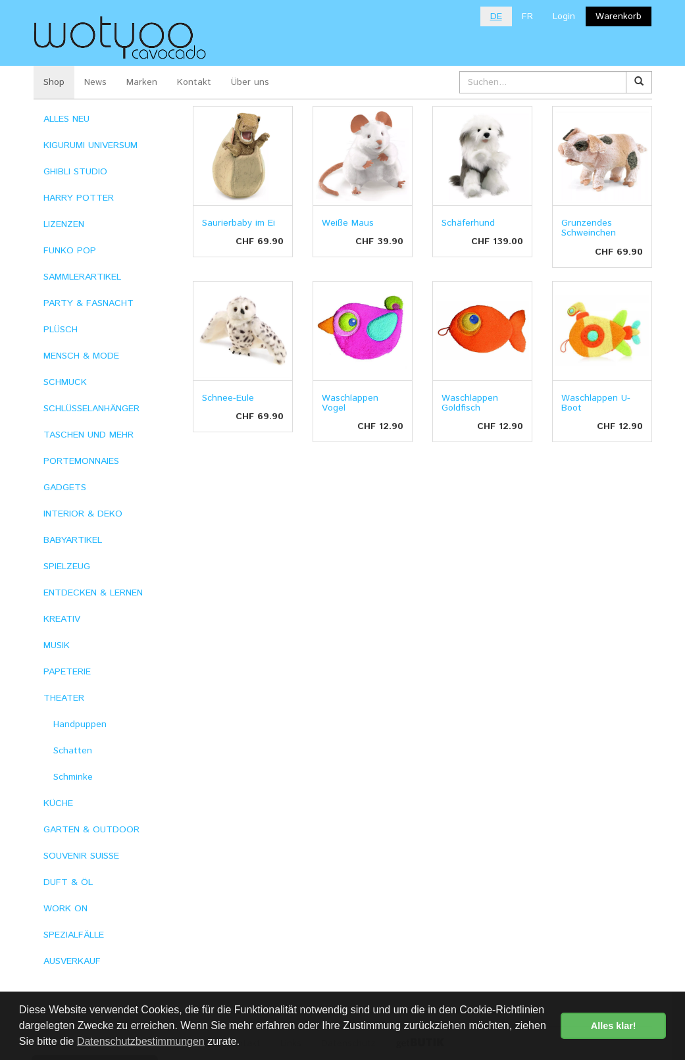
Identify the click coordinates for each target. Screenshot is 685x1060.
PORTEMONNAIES (81, 461)
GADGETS (64, 487)
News (95, 82)
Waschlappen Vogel (350, 403)
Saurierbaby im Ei (238, 223)
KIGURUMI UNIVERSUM (90, 145)
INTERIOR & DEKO (82, 513)
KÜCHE (58, 803)
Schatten (72, 750)
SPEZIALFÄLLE (73, 935)
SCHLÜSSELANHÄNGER (91, 408)
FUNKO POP (69, 250)
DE (496, 16)
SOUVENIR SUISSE (81, 856)
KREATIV (61, 619)
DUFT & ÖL (68, 882)
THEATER (63, 698)
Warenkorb (619, 16)
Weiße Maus (348, 223)
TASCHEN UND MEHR (88, 435)
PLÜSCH (60, 329)
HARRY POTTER (78, 198)
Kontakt (194, 82)
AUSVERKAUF (72, 961)
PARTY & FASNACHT (88, 303)
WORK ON (65, 908)
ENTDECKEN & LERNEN (93, 592)
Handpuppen (80, 724)
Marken (141, 82)
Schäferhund (468, 223)
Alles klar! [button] (613, 1026)
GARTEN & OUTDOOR (91, 829)
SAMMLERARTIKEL (82, 277)
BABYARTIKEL (72, 540)
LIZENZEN (63, 224)
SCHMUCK (65, 382)
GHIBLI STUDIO (75, 171)
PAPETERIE (67, 671)
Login (564, 16)
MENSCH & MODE (81, 356)
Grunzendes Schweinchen (588, 228)
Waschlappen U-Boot (595, 403)
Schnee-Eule (228, 398)
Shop (53, 82)
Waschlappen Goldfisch (470, 403)
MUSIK (56, 645)
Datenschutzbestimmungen (141, 1041)
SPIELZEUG (66, 566)
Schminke (73, 777)
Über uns (250, 82)
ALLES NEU (66, 119)
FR (527, 16)
